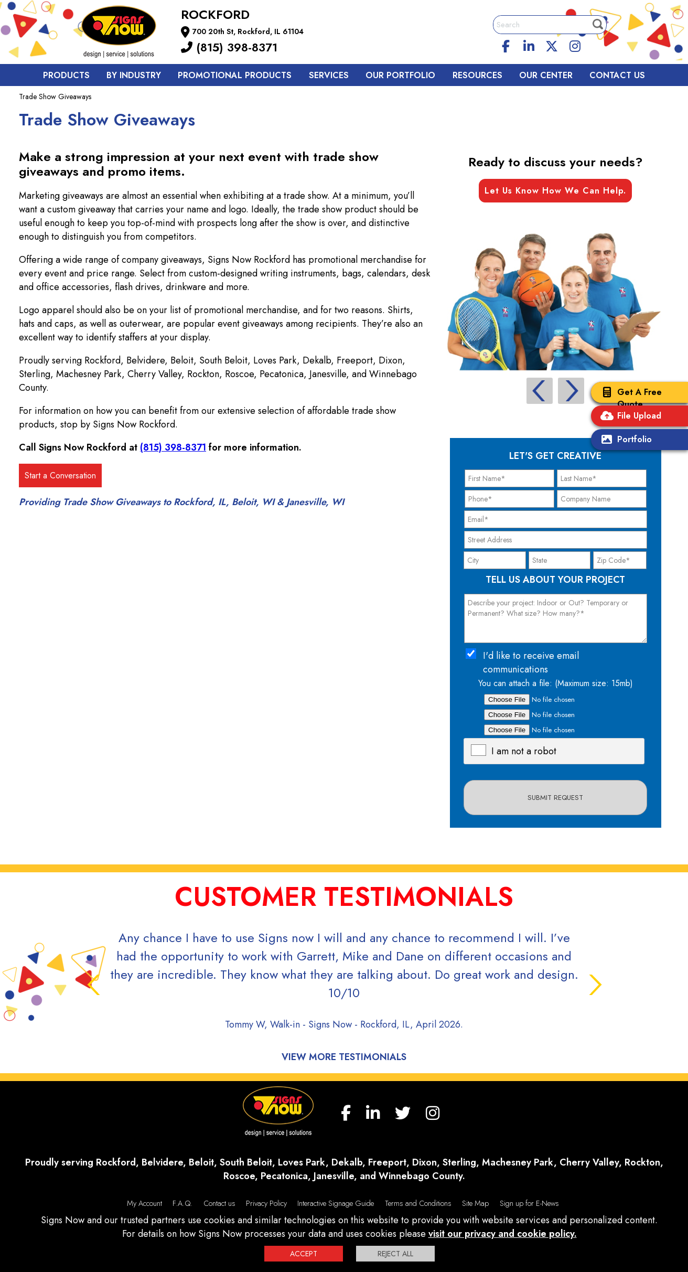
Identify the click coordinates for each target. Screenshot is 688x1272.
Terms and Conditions (418, 1203)
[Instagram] (574, 44)
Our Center (546, 75)
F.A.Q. (182, 1203)
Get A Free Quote (629, 398)
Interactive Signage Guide (335, 1203)
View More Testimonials (344, 1057)
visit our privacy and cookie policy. (502, 1234)
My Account (144, 1203)
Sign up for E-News (529, 1203)
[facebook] (506, 44)
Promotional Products (235, 75)
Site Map (475, 1203)
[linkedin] (529, 44)
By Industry (133, 75)
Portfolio (624, 440)
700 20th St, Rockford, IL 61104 (248, 31)
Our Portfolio (400, 75)
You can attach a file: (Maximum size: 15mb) (555, 683)
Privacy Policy (266, 1203)
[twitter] (551, 44)
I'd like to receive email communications (531, 662)
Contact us (617, 75)
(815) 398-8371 (229, 47)
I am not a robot (523, 751)
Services (329, 75)
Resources (477, 75)
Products (66, 75)
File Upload (628, 417)
